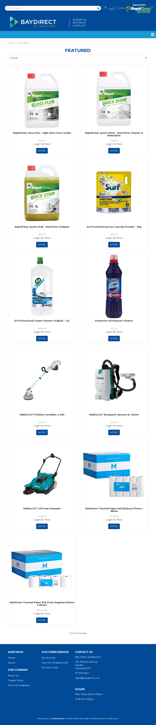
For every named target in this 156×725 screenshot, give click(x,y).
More (42, 150)
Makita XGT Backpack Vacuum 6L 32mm (114, 414)
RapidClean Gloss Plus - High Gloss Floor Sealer (42, 132)
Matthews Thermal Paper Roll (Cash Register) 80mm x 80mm (42, 603)
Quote (11, 662)
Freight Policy (16, 680)
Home (11, 43)
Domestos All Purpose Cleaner (114, 320)
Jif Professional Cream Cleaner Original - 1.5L (42, 320)
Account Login (50, 667)
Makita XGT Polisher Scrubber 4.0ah (42, 414)
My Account (48, 657)
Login (121, 8)
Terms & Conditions (19, 685)
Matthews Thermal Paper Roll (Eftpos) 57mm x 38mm (114, 509)
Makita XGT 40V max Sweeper (42, 508)
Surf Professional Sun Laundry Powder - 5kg (114, 226)
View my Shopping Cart (55, 662)
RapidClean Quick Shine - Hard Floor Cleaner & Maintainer (114, 134)
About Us (13, 675)
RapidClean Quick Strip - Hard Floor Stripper (42, 226)
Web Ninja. (113, 718)
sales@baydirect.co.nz (87, 678)
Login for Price (42, 144)
